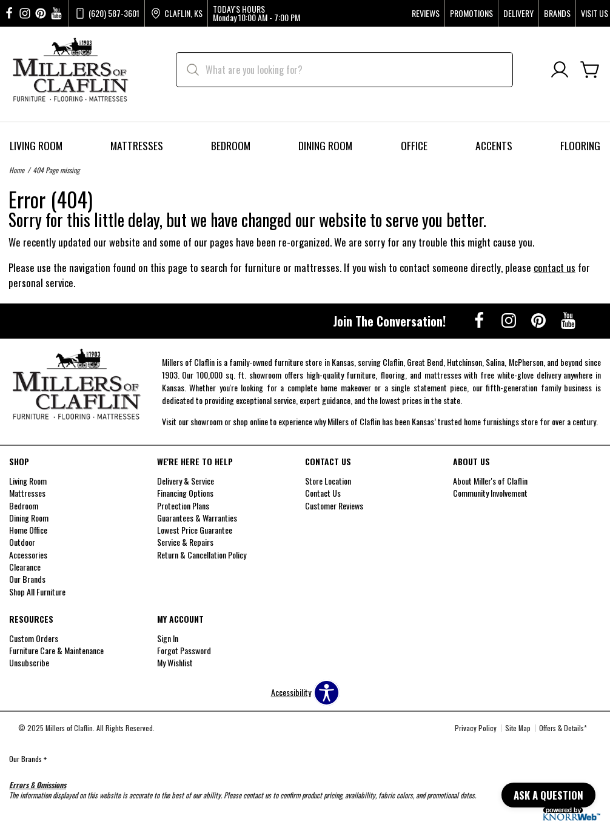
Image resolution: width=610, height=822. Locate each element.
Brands (557, 13)
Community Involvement (490, 492)
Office (414, 145)
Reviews (426, 13)
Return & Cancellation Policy (201, 554)
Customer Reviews (334, 505)
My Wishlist (175, 662)
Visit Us (594, 13)
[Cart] (590, 70)
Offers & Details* (563, 728)
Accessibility (291, 692)
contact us (554, 267)
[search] (344, 69)
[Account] (559, 70)
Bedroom (230, 145)
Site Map (518, 728)
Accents (493, 145)
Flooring (580, 145)
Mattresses (136, 145)
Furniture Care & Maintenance (56, 650)
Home (16, 170)
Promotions (471, 13)
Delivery (518, 13)
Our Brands (28, 759)
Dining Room (325, 145)
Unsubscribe (29, 662)
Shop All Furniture (37, 591)
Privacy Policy (476, 728)
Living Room (36, 145)
